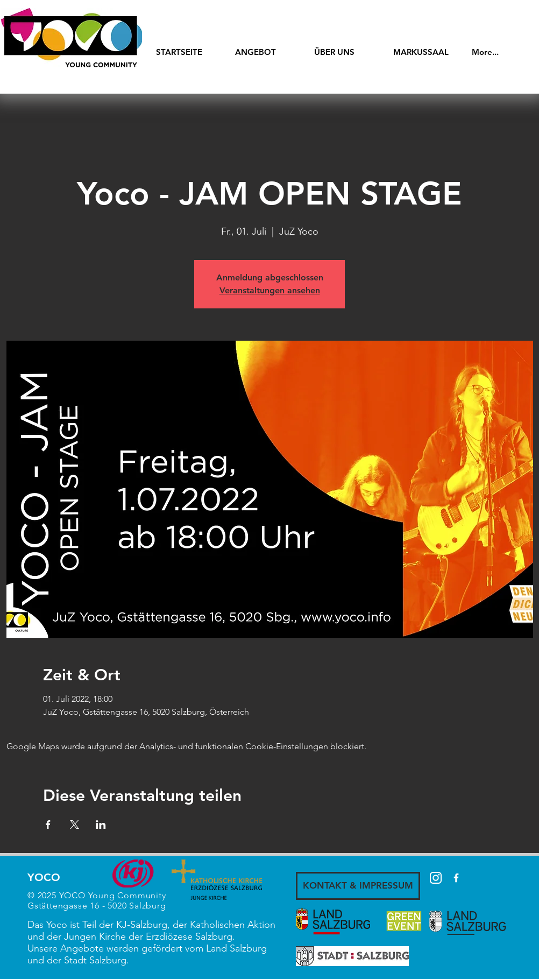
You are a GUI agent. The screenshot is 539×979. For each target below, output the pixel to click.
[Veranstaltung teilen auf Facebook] (48, 824)
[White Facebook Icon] (456, 878)
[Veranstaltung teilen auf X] (74, 824)
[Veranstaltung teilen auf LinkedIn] (101, 824)
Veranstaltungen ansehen (269, 290)
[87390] (436, 878)
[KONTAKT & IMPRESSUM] (358, 886)
